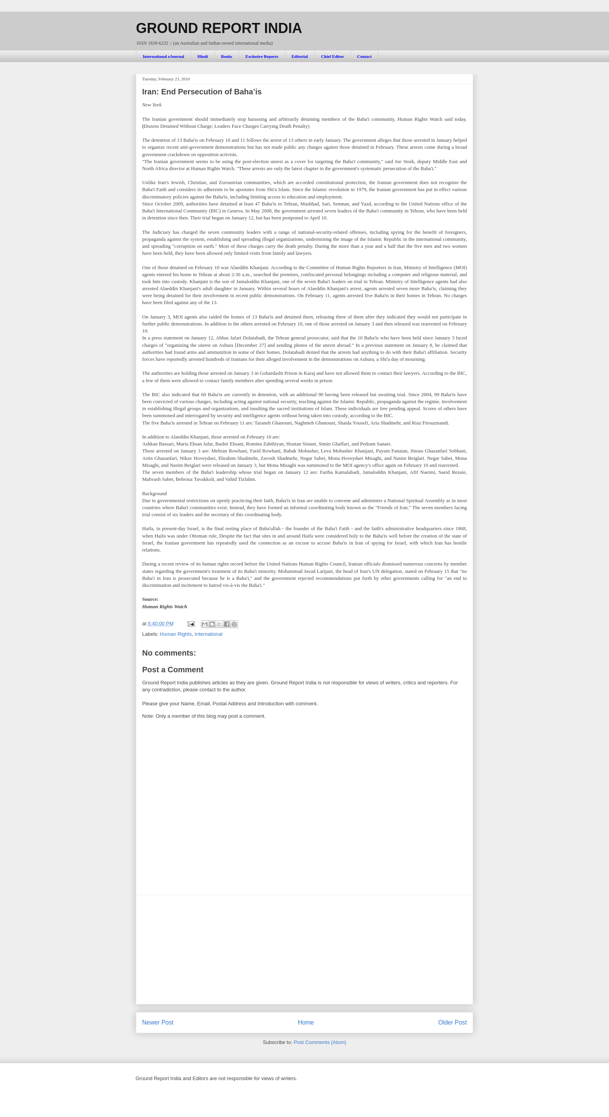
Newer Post (158, 1022)
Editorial (299, 56)
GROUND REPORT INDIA (219, 28)
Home (306, 1022)
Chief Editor (332, 56)
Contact (364, 56)
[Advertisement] (304, 949)
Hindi (202, 56)
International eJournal (163, 56)
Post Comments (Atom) (320, 1042)
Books (226, 56)
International (209, 634)
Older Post (452, 1022)
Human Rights (176, 634)
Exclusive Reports (261, 56)
